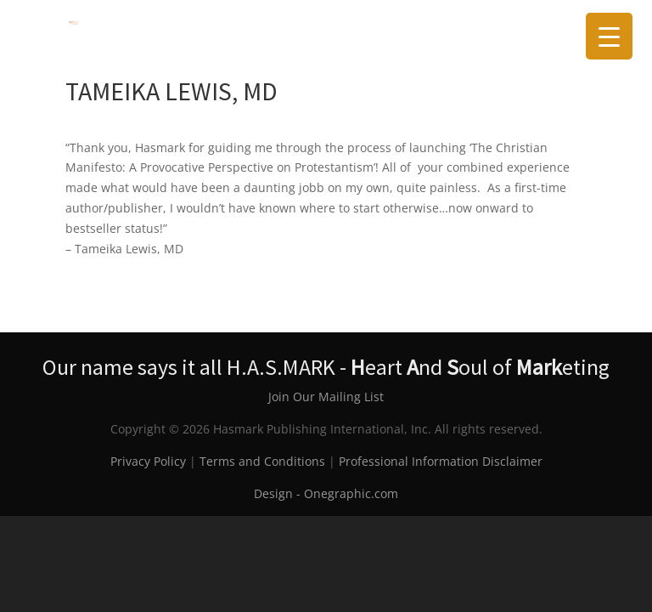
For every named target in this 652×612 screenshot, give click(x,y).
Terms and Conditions (262, 461)
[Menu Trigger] (609, 36)
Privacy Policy (148, 461)
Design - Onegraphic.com (326, 493)
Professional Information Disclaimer (440, 461)
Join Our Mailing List (326, 396)
